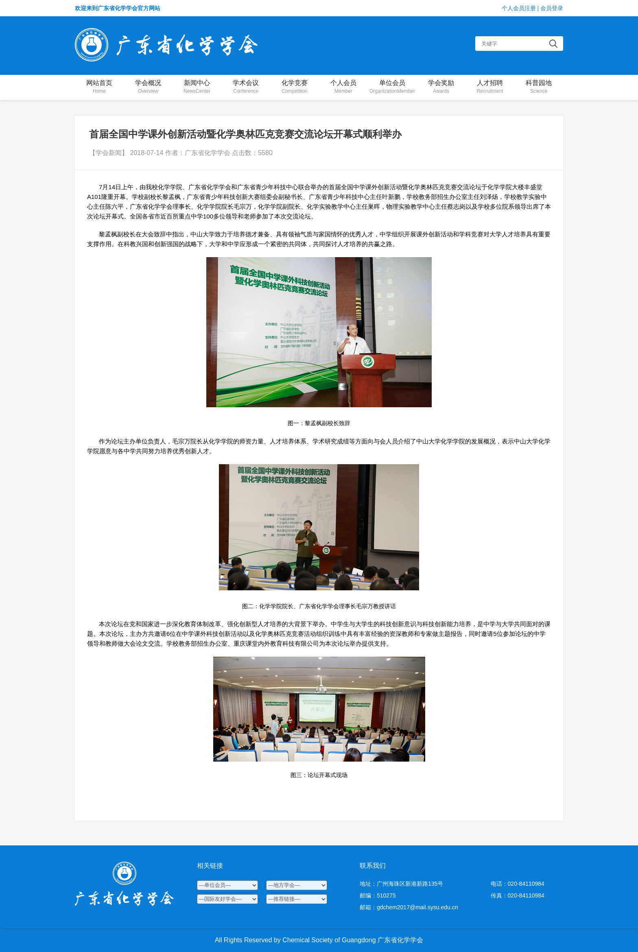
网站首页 (99, 87)
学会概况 (148, 87)
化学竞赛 (294, 87)
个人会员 (343, 87)
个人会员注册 (519, 8)
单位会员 (392, 87)
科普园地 (538, 87)
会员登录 (551, 8)
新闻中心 (197, 87)
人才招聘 (489, 87)
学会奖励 (441, 87)
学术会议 (245, 87)
